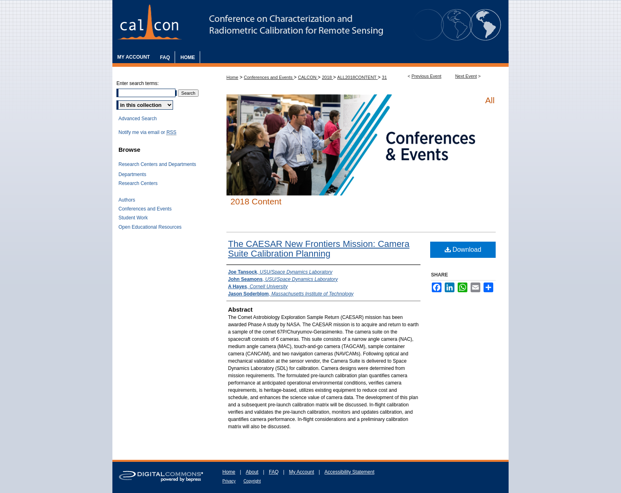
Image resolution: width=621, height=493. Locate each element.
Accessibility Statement (349, 472)
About (252, 472)
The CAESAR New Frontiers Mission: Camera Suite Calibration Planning (319, 249)
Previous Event (426, 76)
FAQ (274, 472)
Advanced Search (137, 118)
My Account (301, 472)
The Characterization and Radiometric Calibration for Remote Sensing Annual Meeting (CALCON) (310, 25)
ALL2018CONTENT (357, 77)
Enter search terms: (137, 83)
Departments (132, 174)
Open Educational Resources (150, 227)
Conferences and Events (269, 77)
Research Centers (138, 183)
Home (232, 77)
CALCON (308, 77)
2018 (327, 77)
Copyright (252, 481)
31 (384, 77)
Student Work (133, 218)
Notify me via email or (147, 132)
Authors (126, 200)
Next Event (466, 76)
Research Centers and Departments (157, 164)
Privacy (229, 481)
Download (463, 249)
